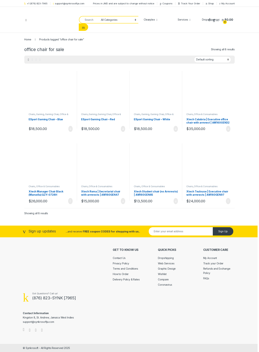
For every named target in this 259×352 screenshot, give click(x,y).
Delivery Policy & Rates (126, 279)
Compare (163, 279)
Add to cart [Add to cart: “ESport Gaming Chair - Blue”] (70, 129)
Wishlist (162, 274)
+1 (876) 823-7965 (35, 3)
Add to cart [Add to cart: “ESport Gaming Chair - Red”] (123, 129)
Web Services (166, 263)
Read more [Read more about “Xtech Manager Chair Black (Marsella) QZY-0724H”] (70, 201)
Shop (210, 3)
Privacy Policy (121, 263)
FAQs (206, 278)
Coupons (166, 3)
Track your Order (213, 263)
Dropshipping (166, 257)
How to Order (121, 274)
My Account (227, 3)
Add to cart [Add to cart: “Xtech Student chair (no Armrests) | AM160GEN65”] (176, 201)
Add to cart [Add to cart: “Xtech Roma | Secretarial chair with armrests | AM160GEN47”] (123, 201)
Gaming (40, 114)
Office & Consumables (205, 114)
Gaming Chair (52, 114)
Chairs (32, 114)
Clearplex (149, 19)
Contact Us (119, 257)
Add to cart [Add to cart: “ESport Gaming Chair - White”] (176, 129)
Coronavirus (165, 284)
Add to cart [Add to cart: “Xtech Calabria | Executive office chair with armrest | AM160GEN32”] (228, 129)
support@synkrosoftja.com (68, 3)
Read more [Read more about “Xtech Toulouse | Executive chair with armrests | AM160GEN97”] (228, 201)
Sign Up (223, 231)
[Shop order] (212, 59)
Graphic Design (167, 268)
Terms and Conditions (125, 268)
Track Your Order (189, 3)
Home (27, 39)
